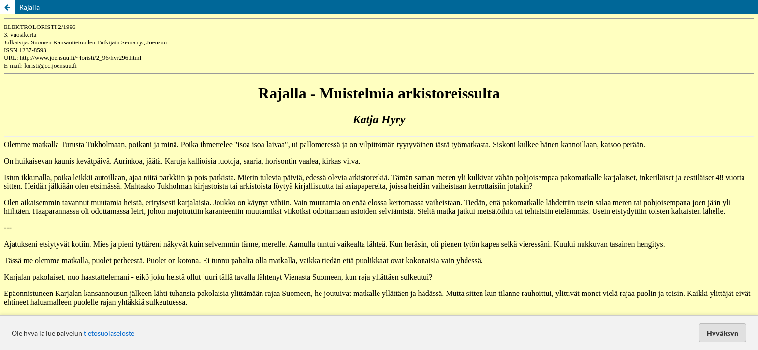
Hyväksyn (722, 333)
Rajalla (29, 7)
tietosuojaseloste (109, 333)
